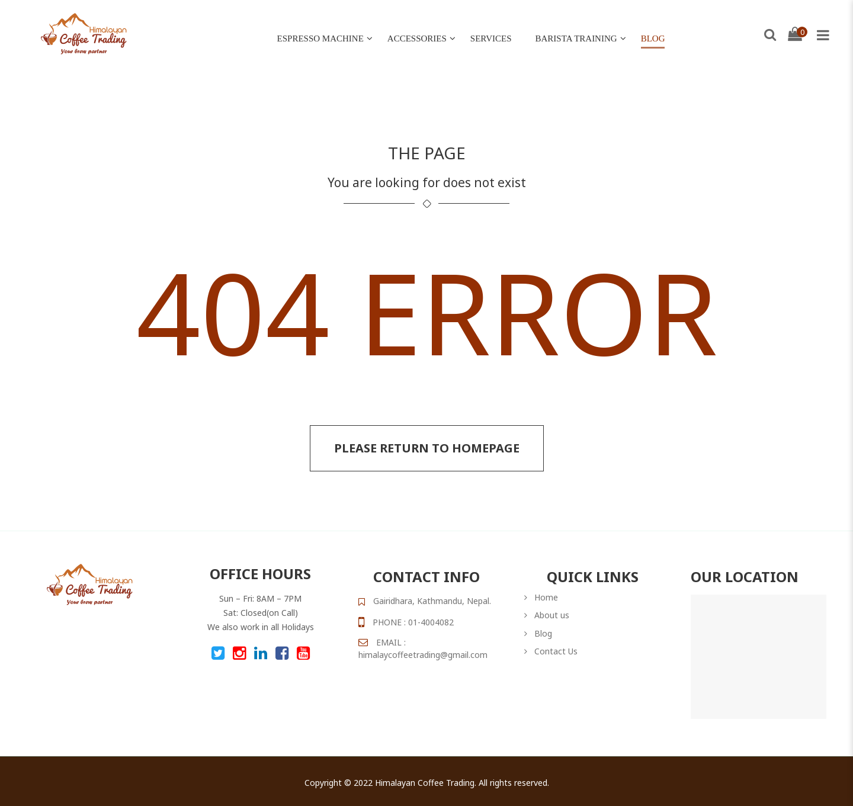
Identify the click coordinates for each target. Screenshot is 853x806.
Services (491, 38)
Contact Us (556, 651)
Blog (653, 38)
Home (546, 597)
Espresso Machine (320, 38)
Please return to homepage (427, 448)
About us (551, 615)
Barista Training (576, 38)
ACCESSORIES (417, 38)
